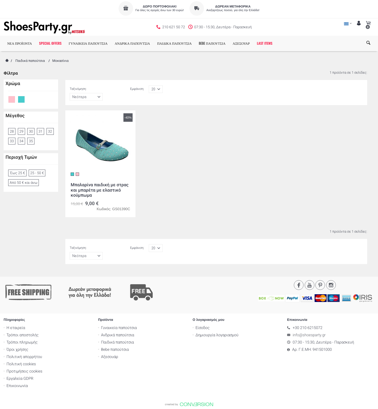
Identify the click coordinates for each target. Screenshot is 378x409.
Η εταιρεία (16, 327)
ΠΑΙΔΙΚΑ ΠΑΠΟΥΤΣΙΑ (174, 43)
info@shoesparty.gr (309, 334)
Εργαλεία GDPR (20, 378)
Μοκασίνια (60, 61)
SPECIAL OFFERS (50, 43)
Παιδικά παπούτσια (30, 61)
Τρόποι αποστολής (23, 334)
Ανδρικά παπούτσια (117, 334)
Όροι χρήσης (17, 349)
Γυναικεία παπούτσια (119, 327)
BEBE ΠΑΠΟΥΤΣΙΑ (212, 43)
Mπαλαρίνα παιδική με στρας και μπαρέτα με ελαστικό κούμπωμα (99, 190)
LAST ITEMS (264, 43)
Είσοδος (202, 327)
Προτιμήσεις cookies (24, 371)
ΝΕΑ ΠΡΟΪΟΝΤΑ (19, 43)
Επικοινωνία (17, 385)
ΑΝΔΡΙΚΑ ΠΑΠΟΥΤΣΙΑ (132, 43)
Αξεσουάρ (109, 356)
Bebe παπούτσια (115, 349)
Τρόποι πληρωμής (22, 342)
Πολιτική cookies (21, 363)
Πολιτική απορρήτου (24, 356)
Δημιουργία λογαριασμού (217, 334)
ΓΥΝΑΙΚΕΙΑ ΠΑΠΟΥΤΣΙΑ (88, 43)
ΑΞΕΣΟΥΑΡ (241, 43)
